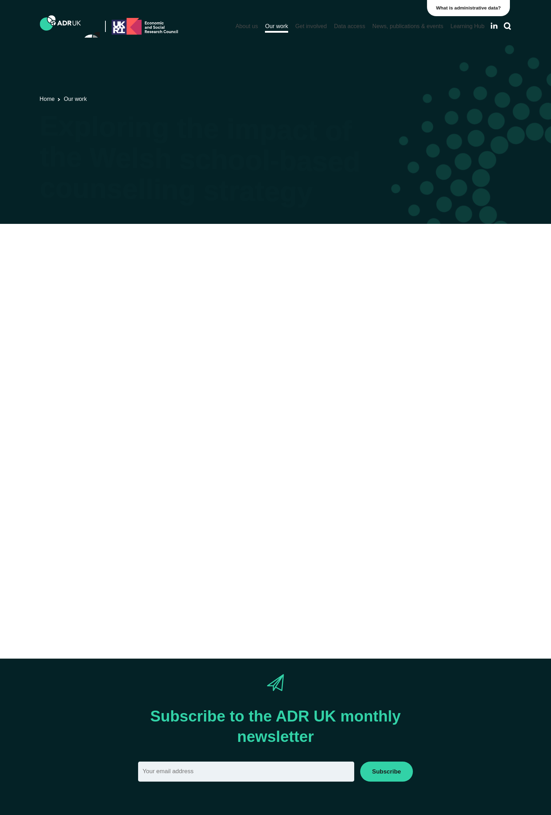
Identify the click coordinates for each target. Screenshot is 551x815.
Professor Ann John (66, 493)
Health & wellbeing (306, 280)
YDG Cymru (397, 450)
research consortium (196, 340)
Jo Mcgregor (121, 493)
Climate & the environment (414, 551)
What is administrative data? (470, 8)
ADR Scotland (399, 403)
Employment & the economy (416, 575)
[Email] (246, 772)
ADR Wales (165, 280)
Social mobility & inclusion (413, 611)
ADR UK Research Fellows (414, 254)
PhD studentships (403, 277)
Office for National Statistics (415, 438)
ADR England (399, 379)
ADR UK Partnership (407, 415)
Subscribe (386, 771)
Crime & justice (401, 564)
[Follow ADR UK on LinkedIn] (494, 25)
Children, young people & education (231, 280)
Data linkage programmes (413, 266)
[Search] (507, 26)
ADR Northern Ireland (408, 391)
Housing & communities (410, 599)
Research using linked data (111, 280)
